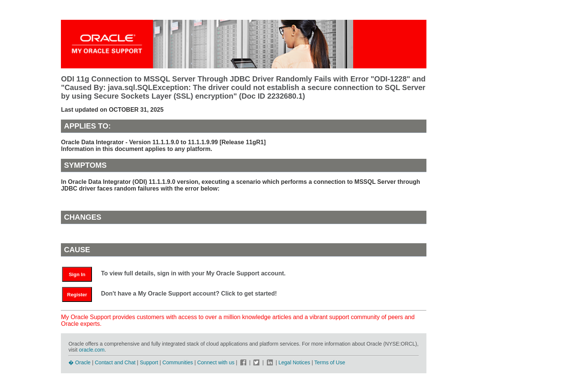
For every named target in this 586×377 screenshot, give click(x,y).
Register (77, 294)
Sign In (77, 274)
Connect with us (216, 362)
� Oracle (79, 362)
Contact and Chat (115, 362)
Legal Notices (294, 362)
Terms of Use (329, 362)
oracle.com (91, 350)
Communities (178, 362)
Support (149, 362)
